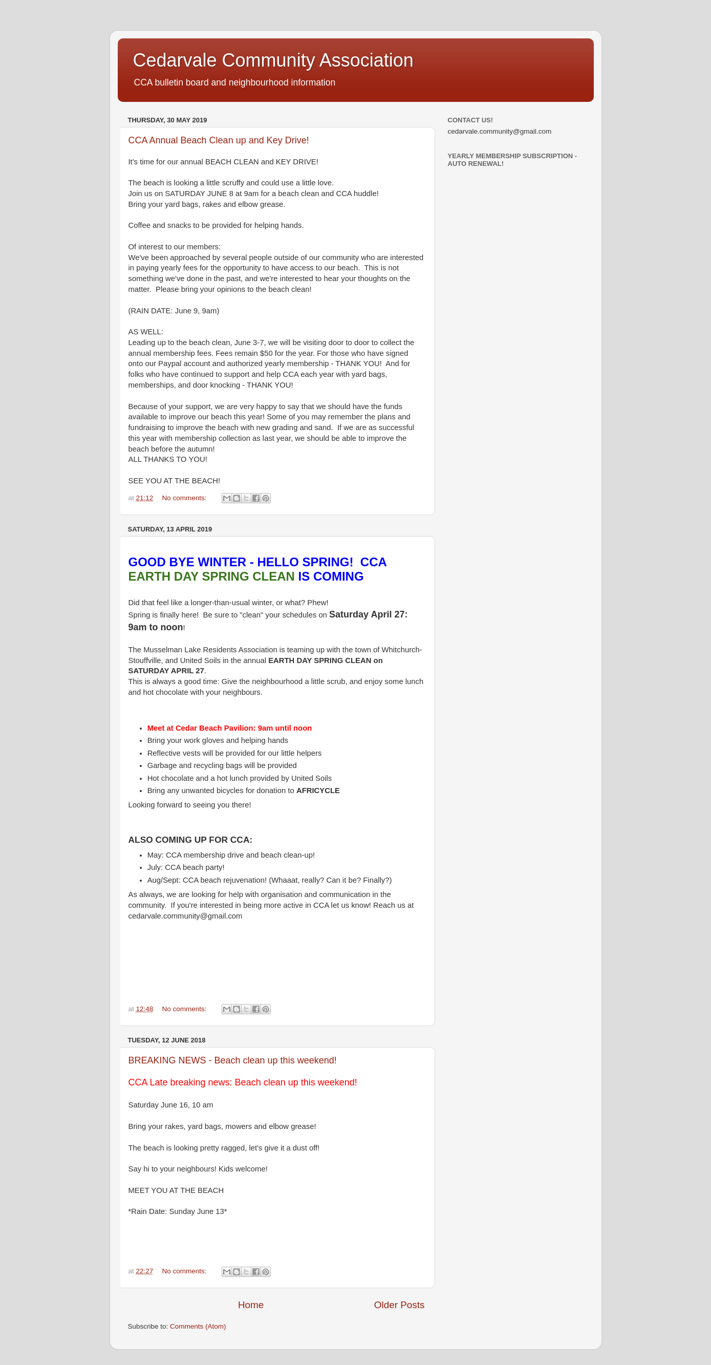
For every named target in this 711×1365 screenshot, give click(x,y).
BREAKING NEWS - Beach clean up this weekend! (232, 1060)
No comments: (185, 498)
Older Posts (399, 1304)
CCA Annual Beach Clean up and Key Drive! (218, 140)
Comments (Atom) (198, 1326)
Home (251, 1304)
